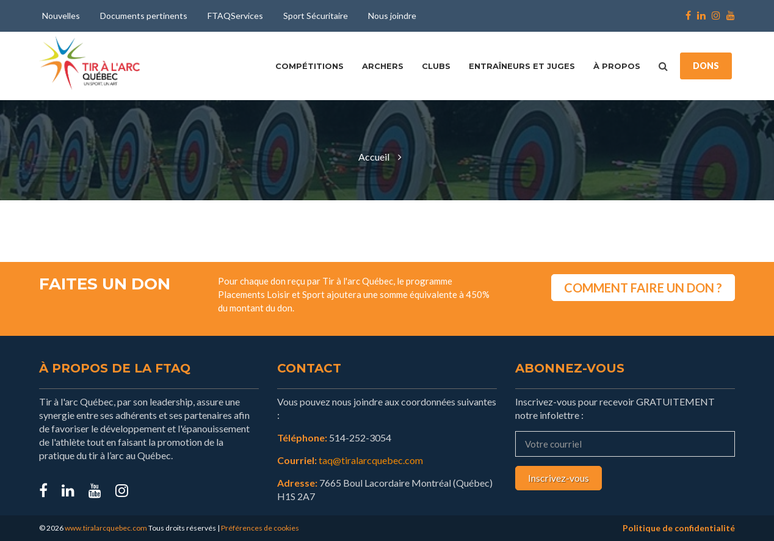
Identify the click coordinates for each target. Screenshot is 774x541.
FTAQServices (235, 15)
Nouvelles (61, 15)
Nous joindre (392, 15)
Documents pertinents (143, 15)
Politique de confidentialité (679, 528)
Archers (382, 66)
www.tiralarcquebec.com (106, 527)
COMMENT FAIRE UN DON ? (643, 287)
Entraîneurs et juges (522, 66)
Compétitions (309, 66)
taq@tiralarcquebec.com (371, 460)
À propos (616, 66)
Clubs (436, 66)
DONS (706, 65)
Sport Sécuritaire (315, 15)
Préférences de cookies (260, 527)
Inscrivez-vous (558, 478)
